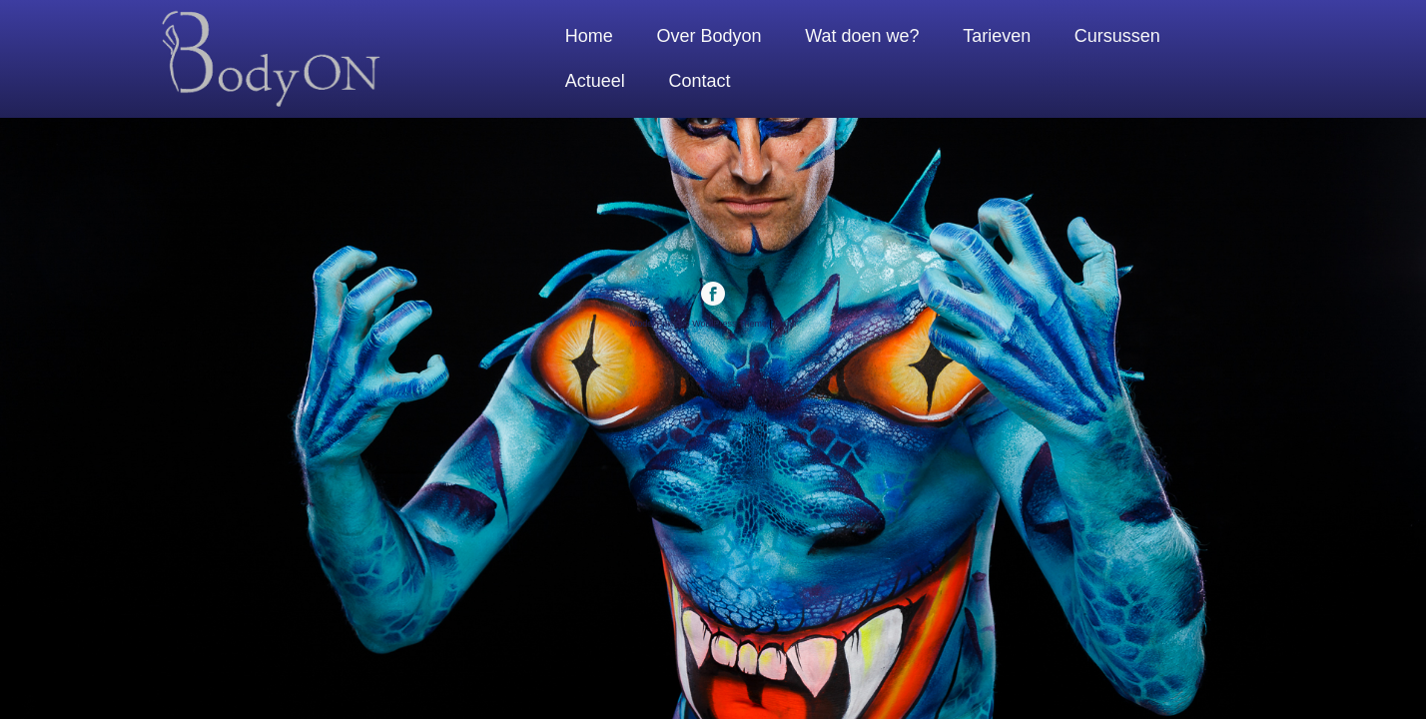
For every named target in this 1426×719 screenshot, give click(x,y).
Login (785, 324)
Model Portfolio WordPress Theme (698, 324)
